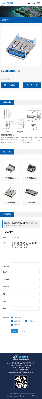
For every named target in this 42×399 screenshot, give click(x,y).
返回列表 (32, 85)
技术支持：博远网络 (29, 396)
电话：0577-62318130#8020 (21, 365)
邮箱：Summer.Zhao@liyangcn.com (21, 372)
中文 (30, 3)
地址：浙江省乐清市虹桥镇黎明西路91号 (21, 363)
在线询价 (10, 85)
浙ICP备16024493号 (14, 396)
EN (34, 3)
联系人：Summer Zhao (21, 368)
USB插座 (5, 20)
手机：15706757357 (21, 370)
